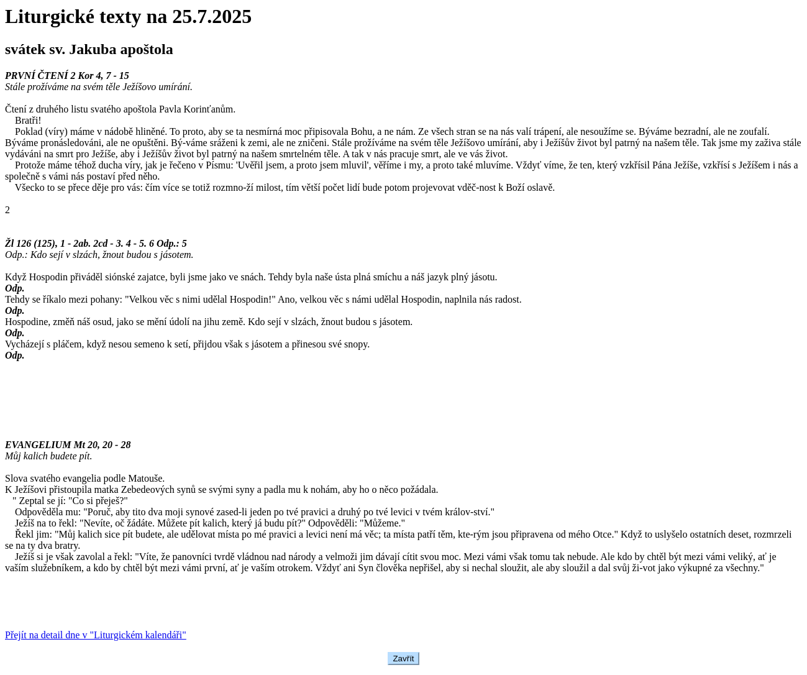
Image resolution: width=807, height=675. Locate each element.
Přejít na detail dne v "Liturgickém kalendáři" (95, 635)
